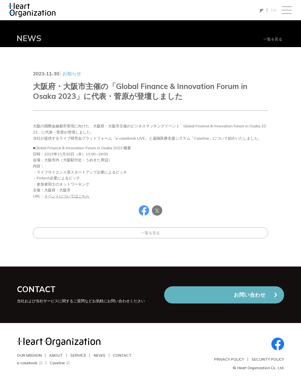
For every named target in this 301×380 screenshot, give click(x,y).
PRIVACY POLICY (229, 359)
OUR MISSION (29, 355)
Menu (287, 10)
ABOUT (56, 355)
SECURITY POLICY (268, 359)
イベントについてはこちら (66, 196)
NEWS (99, 355)
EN (273, 10)
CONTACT (122, 355)
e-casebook (27, 362)
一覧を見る (272, 39)
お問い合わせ (250, 294)
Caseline (57, 362)
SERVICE (78, 355)
